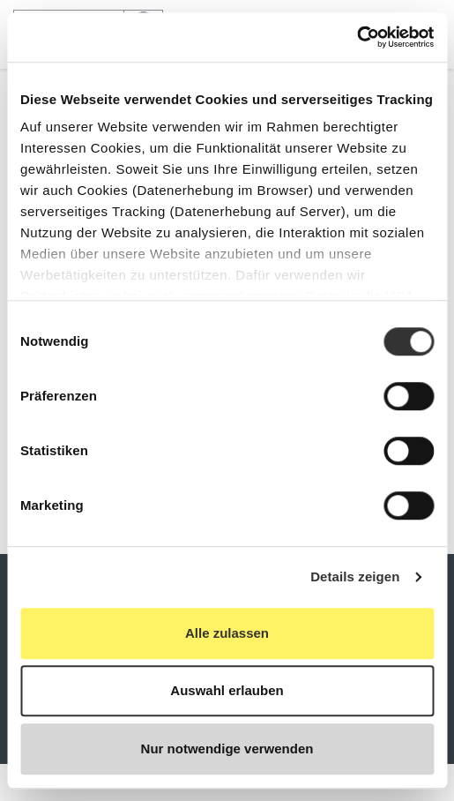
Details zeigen (354, 576)
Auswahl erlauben (226, 690)
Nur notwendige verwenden (227, 748)
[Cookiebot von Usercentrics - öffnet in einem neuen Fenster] (356, 37)
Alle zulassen (227, 632)
